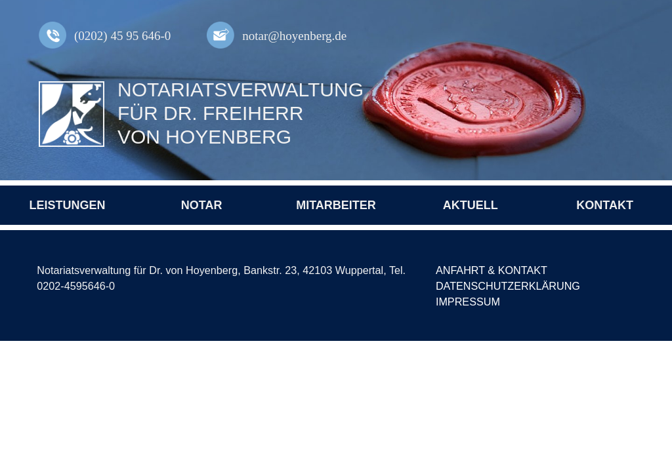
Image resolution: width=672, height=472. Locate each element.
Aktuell (470, 205)
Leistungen (67, 205)
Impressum (468, 301)
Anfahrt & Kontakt (491, 270)
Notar (201, 205)
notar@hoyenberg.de (294, 36)
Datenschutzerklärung (508, 286)
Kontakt (604, 205)
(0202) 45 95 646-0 (122, 36)
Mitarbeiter (336, 205)
